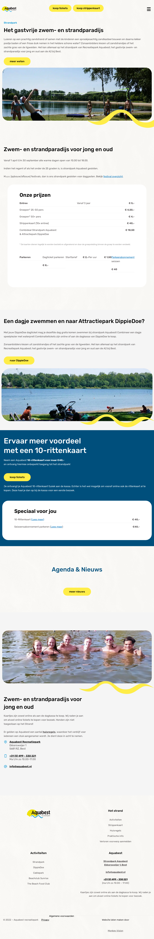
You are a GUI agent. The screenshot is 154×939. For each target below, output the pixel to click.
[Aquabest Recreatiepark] (5, 742)
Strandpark (38, 862)
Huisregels (115, 830)
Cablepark (38, 873)
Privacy (45, 919)
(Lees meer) (37, 519)
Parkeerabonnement (122, 257)
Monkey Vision (115, 930)
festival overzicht (113, 176)
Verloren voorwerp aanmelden (115, 841)
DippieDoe (38, 867)
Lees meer (56, 526)
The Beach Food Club (38, 883)
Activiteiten (115, 819)
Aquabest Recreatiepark (24, 741)
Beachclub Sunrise (38, 878)
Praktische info (116, 836)
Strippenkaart (115, 825)
